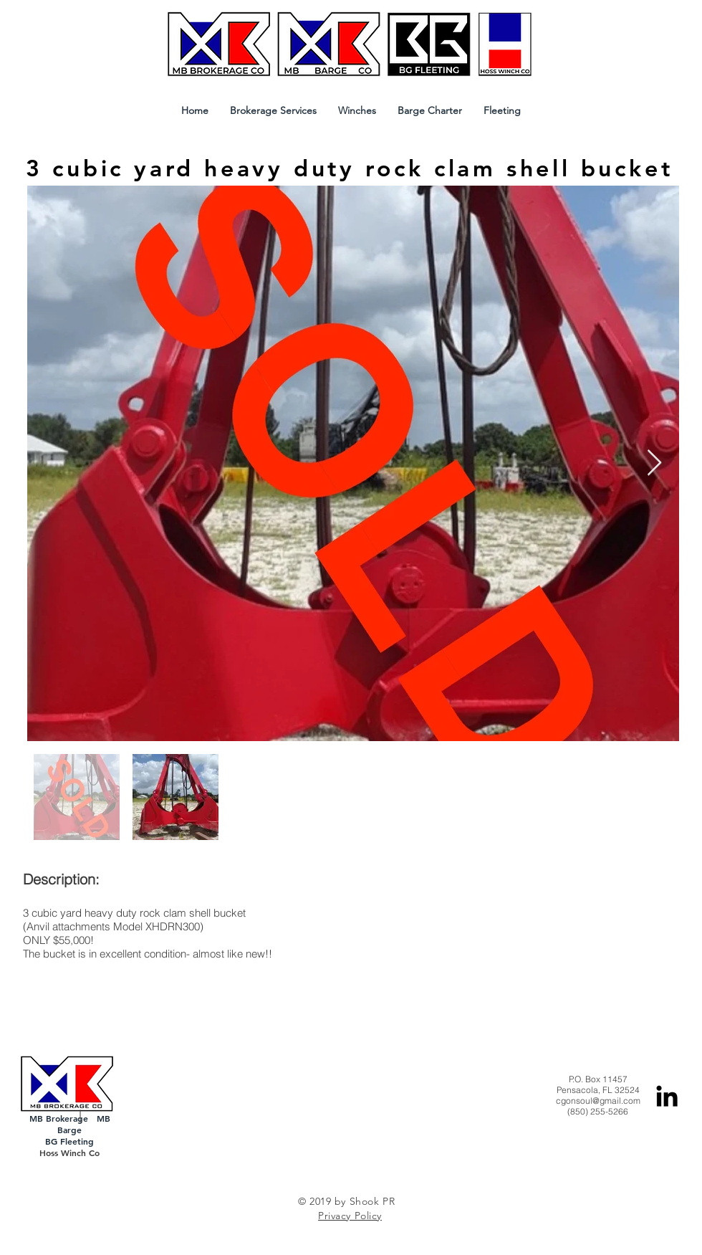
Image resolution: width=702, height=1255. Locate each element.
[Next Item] (654, 463)
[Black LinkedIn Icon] (667, 1096)
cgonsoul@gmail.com (598, 1100)
